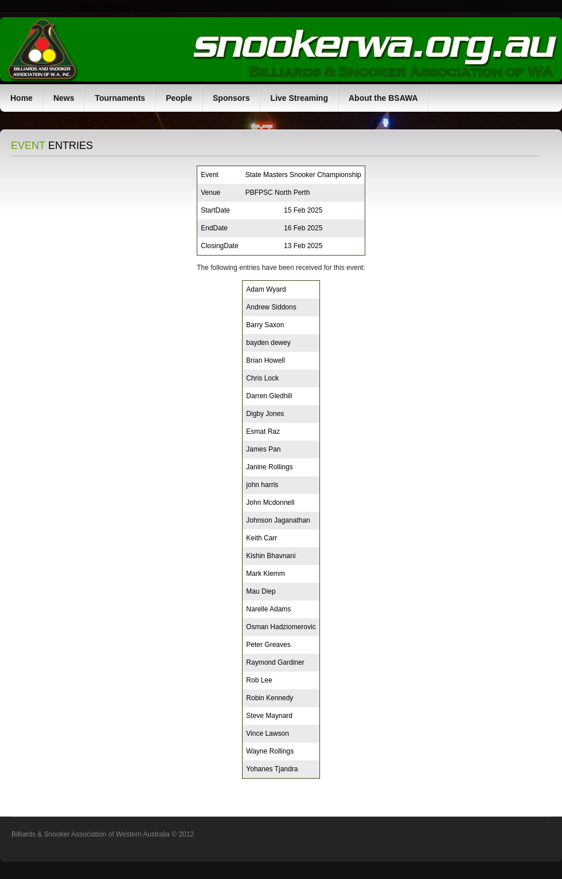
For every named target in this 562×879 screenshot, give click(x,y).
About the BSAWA (383, 98)
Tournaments (120, 98)
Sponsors (231, 98)
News (64, 98)
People (179, 98)
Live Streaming (299, 98)
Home (21, 98)
